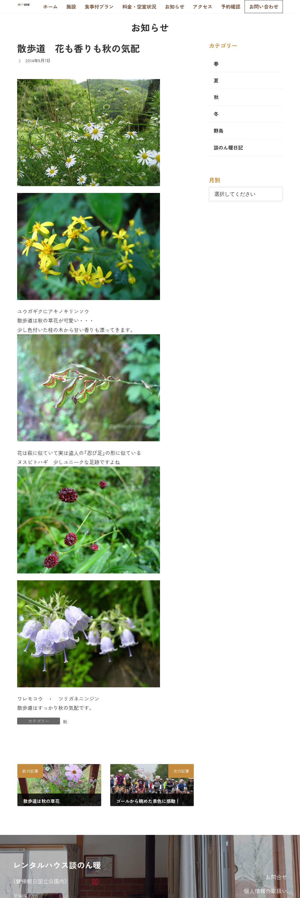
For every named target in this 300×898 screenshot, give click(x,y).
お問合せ (276, 877)
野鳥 (218, 130)
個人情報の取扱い (265, 891)
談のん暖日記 (228, 147)
